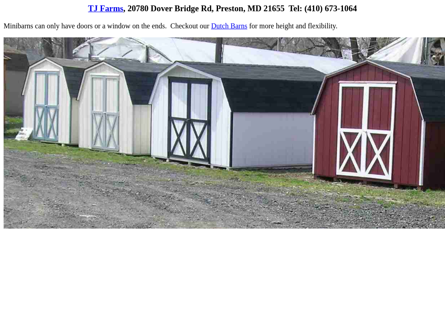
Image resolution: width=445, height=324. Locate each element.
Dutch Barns (229, 26)
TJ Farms (105, 8)
